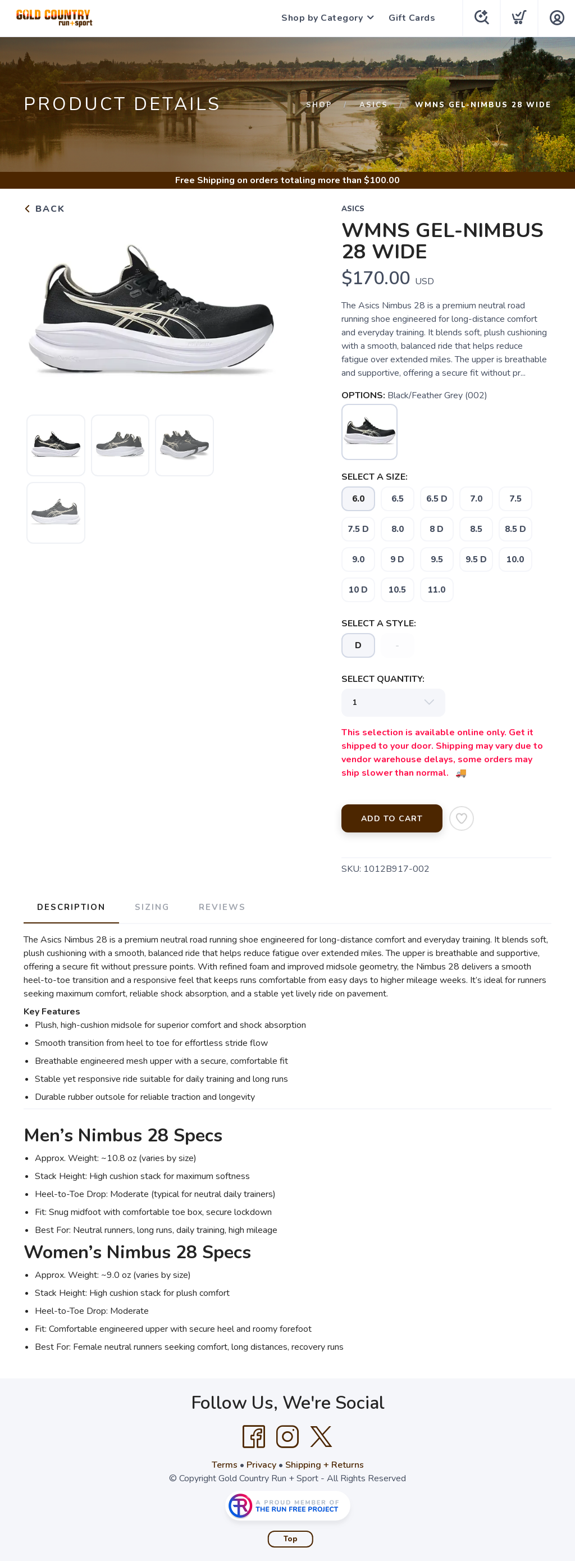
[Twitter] (321, 1437)
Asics (373, 105)
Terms (225, 1465)
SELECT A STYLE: (378, 623)
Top (291, 1539)
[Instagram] (287, 1437)
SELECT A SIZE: (374, 477)
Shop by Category (322, 18)
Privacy (261, 1465)
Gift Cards (412, 18)
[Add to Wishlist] (461, 818)
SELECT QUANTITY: (383, 679)
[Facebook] (254, 1437)
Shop (319, 105)
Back (44, 209)
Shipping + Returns (324, 1465)
